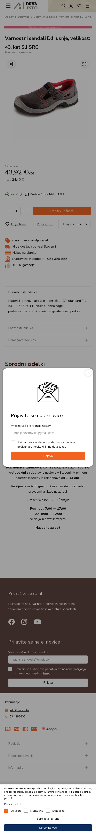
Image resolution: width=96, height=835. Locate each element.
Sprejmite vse (48, 828)
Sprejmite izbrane (48, 819)
